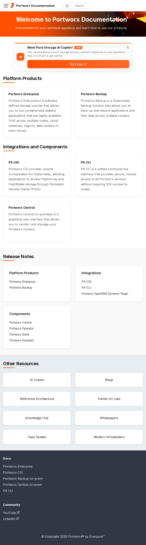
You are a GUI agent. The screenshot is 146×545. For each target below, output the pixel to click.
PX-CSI (86, 282)
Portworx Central (20, 322)
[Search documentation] (78, 6)
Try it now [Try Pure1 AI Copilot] (78, 64)
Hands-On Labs (109, 399)
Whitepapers (109, 418)
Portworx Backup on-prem (22, 478)
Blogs (109, 380)
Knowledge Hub (36, 418)
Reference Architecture (37, 399)
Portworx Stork (19, 334)
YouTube (11, 513)
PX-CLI (86, 287)
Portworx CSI (13, 472)
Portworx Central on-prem (22, 485)
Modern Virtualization (109, 437)
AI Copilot (37, 380)
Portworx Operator (21, 328)
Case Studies (37, 437)
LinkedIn (11, 519)
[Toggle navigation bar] (6, 6)
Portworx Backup (20, 287)
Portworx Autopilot (21, 340)
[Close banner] (128, 47)
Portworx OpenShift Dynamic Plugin (105, 293)
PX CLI (8, 491)
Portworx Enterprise (22, 282)
